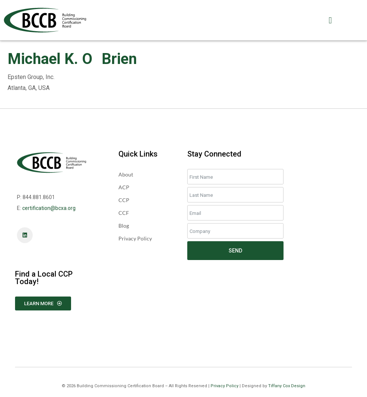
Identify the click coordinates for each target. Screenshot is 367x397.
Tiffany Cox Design (286, 385)
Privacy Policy (224, 385)
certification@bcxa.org (49, 208)
